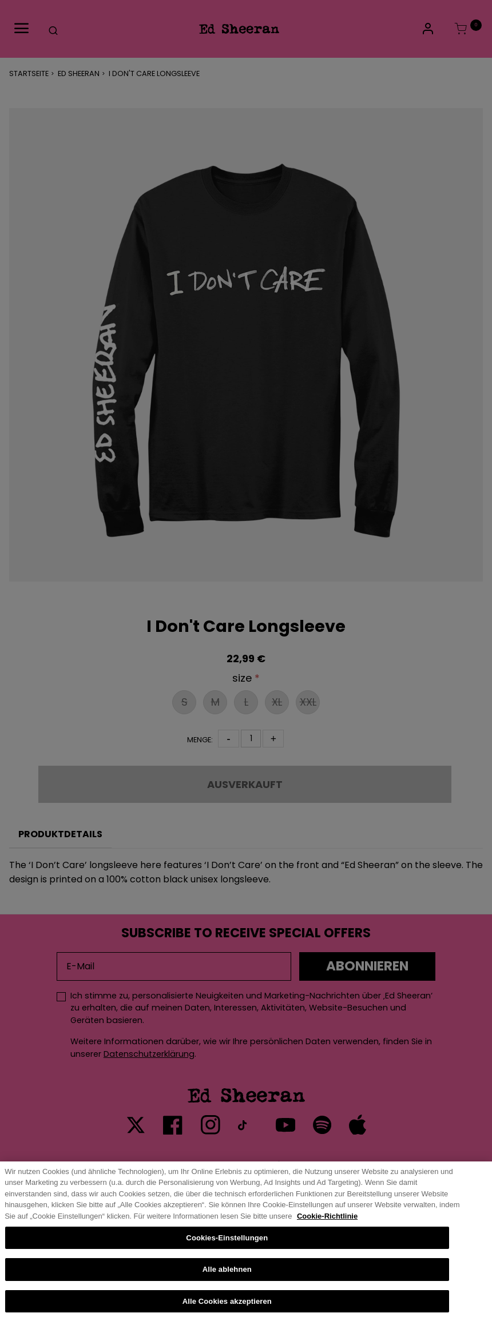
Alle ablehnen (227, 1280)
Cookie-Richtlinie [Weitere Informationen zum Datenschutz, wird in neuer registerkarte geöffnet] (327, 1227)
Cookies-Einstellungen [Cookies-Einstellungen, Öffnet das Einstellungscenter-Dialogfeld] (227, 1248)
